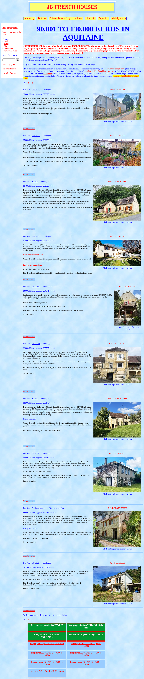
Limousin (90, 18)
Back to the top (29, 128)
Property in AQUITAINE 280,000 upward (47, 671)
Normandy (29, 18)
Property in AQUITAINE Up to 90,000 (47, 643)
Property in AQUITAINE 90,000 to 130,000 (86, 644)
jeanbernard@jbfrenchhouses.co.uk (99, 71)
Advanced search (9, 69)
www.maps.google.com (115, 69)
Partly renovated (10, 51)
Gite (5, 46)
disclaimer (48, 73)
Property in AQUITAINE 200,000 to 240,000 (47, 663)
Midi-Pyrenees (119, 18)
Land (6, 41)
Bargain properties (10, 28)
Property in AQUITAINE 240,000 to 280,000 (86, 663)
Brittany (42, 18)
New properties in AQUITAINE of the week (86, 626)
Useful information (10, 73)
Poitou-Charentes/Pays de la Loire (66, 18)
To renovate (8, 48)
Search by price (9, 64)
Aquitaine (103, 18)
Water (6, 44)
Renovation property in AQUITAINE (86, 634)
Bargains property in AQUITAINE (47, 625)
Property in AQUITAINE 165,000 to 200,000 (86, 654)
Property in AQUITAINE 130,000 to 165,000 (47, 654)
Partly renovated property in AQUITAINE (47, 635)
